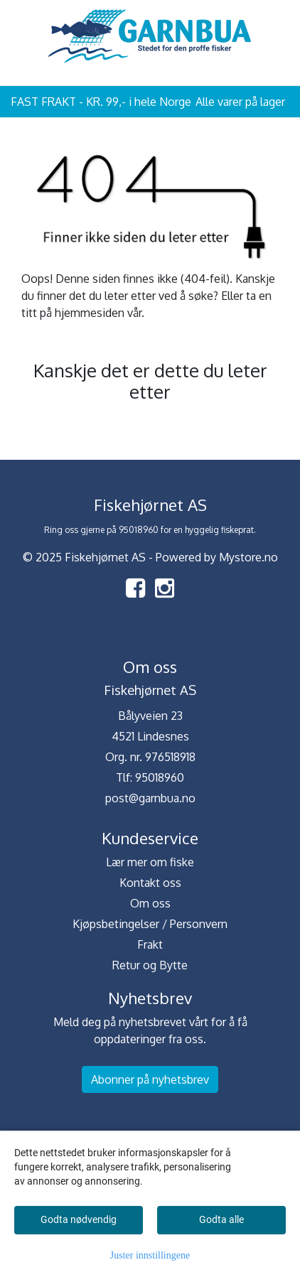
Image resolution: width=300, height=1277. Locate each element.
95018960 (159, 777)
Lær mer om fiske (150, 862)
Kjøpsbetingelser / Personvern (150, 924)
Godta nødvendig (79, 1219)
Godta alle (221, 1219)
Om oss (150, 903)
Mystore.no (248, 557)
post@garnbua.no (150, 798)
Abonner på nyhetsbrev (150, 1079)
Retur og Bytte (150, 965)
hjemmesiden (89, 313)
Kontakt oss (150, 882)
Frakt (150, 944)
